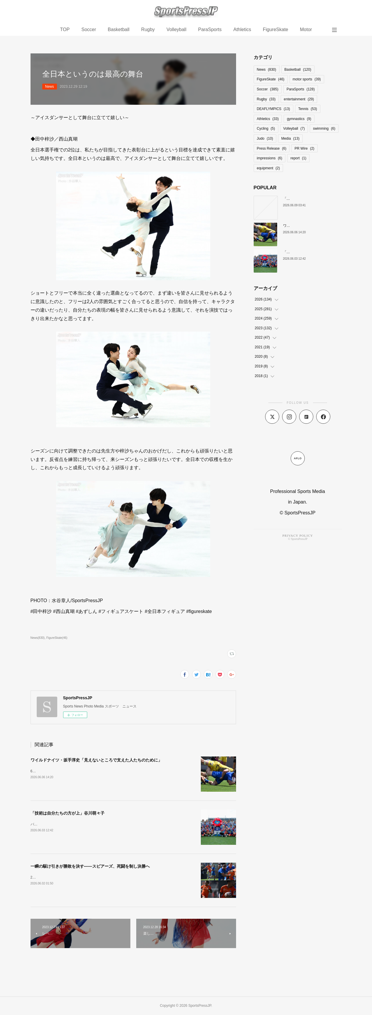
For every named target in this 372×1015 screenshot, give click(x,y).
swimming (324, 128)
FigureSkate (275, 29)
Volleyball (176, 29)
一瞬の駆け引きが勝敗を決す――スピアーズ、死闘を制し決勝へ (90, 866)
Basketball (118, 29)
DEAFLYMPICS (273, 109)
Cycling (266, 128)
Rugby (148, 29)
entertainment (299, 99)
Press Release (272, 148)
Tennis (307, 109)
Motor (306, 29)
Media (290, 138)
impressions (269, 158)
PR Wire (304, 148)
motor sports (307, 79)
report (298, 158)
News (49, 87)
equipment (268, 168)
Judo (265, 138)
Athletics (242, 29)
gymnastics (299, 119)
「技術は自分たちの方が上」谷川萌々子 (68, 813)
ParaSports (210, 29)
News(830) (38, 637)
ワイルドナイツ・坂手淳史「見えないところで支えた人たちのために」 (96, 760)
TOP (65, 29)
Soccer (88, 29)
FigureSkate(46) (57, 637)
